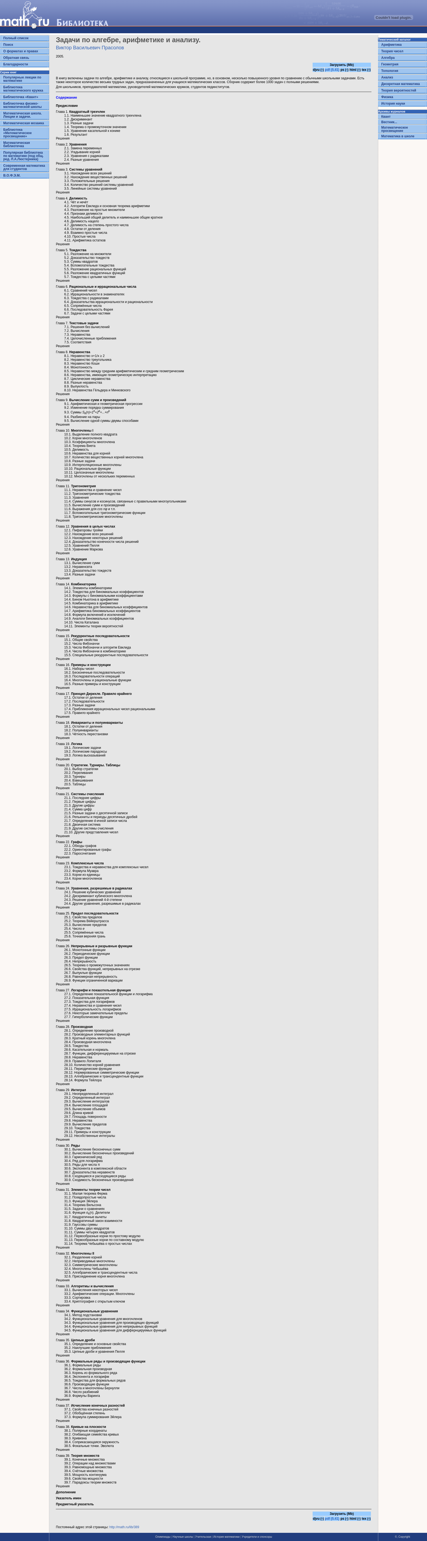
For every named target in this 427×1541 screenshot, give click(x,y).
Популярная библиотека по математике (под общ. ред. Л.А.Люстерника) (23, 156)
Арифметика (391, 45)
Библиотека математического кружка (23, 88)
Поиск (8, 45)
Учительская (203, 1536)
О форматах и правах (20, 51)
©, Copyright (402, 1536)
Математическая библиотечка (16, 144)
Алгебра (388, 58)
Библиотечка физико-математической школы (22, 105)
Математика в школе (397, 136)
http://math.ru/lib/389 (124, 1527)
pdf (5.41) (332, 70)
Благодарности (15, 64)
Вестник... (389, 122)
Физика (387, 97)
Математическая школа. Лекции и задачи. (22, 115)
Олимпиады (162, 1536)
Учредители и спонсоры (257, 1536)
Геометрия (389, 64)
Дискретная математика (400, 84)
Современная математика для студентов (24, 167)
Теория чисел (392, 51)
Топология (389, 71)
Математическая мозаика (23, 123)
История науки (393, 103)
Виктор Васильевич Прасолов (90, 47)
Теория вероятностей (398, 90)
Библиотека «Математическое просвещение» (17, 133)
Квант (386, 117)
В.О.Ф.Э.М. (11, 175)
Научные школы (183, 1536)
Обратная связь (16, 58)
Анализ (387, 77)
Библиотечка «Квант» (20, 97)
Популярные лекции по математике (22, 79)
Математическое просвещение (394, 129)
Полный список (16, 38)
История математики (226, 1536)
